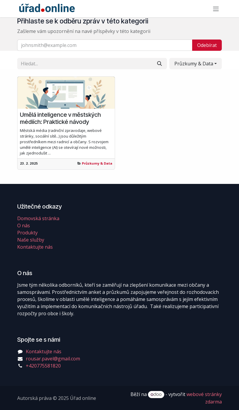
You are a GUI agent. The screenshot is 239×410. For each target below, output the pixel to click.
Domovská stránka (38, 218)
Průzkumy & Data (97, 163)
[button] (195, 63)
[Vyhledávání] (159, 63)
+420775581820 (43, 365)
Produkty (27, 232)
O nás (23, 225)
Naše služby (30, 239)
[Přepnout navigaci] (216, 8)
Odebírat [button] (207, 45)
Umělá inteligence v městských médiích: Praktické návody (60, 118)
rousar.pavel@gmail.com (53, 358)
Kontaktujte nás (35, 247)
